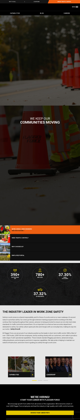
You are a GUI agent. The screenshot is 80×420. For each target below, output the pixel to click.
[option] (21, 366)
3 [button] (45, 380)
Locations (37, 1)
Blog (42, 13)
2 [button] (40, 380)
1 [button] (34, 380)
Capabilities (15, 13)
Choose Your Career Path (40, 413)
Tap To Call (12, 1)
